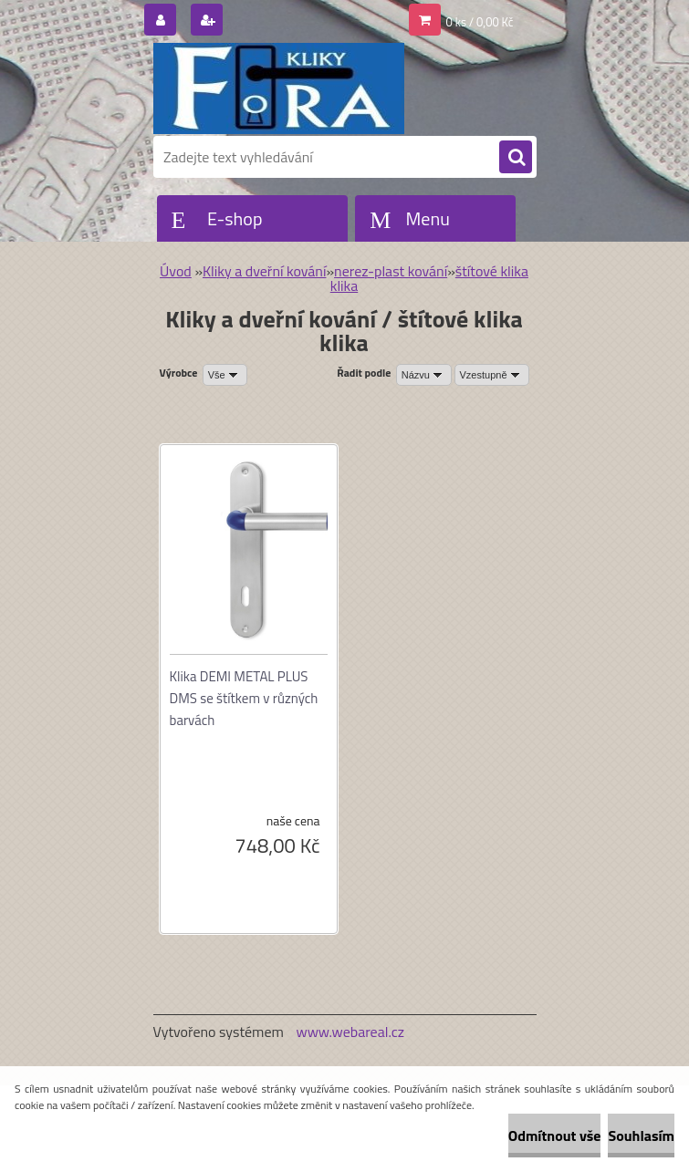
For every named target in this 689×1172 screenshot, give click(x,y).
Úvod (176, 271)
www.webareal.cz (350, 1031)
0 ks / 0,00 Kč (480, 22)
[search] (515, 157)
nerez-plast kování (390, 271)
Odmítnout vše (554, 1135)
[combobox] (424, 375)
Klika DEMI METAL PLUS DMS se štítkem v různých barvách (244, 698)
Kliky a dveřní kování (264, 271)
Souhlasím (641, 1135)
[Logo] (278, 88)
